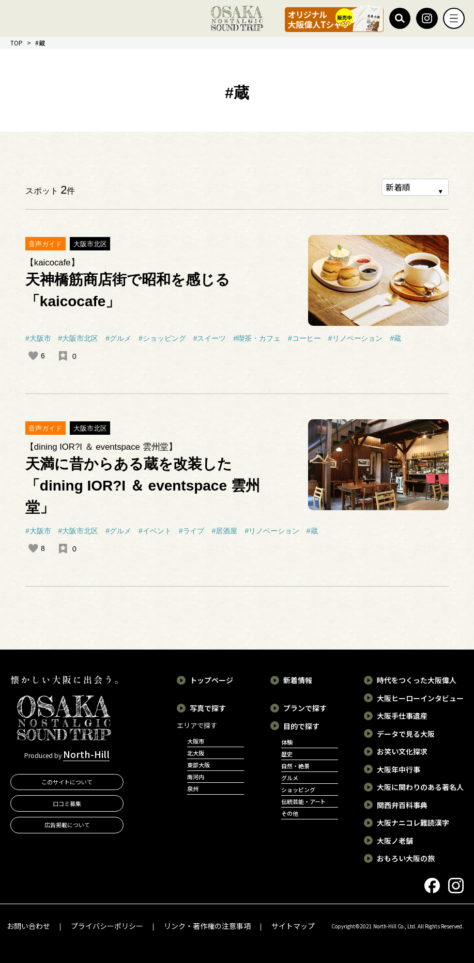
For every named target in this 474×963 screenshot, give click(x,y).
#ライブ (192, 531)
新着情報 (297, 680)
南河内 (195, 776)
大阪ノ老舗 (395, 840)
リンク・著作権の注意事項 (207, 926)
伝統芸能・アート (303, 801)
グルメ (289, 777)
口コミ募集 (67, 803)
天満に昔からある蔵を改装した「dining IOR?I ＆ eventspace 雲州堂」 (142, 485)
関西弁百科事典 (402, 805)
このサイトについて (67, 782)
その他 (289, 813)
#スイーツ (209, 338)
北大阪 (195, 753)
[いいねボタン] (33, 356)
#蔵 (395, 338)
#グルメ (118, 338)
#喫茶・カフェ (257, 338)
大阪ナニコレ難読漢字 (413, 822)
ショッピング (298, 789)
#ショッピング (162, 338)
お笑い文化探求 (402, 751)
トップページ (211, 680)
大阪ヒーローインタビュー (420, 698)
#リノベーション (355, 338)
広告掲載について (67, 825)
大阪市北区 (90, 244)
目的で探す (301, 726)
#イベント (155, 531)
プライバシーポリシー (107, 926)
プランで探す (305, 708)
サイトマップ (293, 926)
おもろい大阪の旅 (406, 858)
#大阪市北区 (78, 338)
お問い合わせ (28, 926)
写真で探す (208, 708)
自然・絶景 (295, 766)
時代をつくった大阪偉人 (416, 680)
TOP (16, 42)
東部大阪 (198, 765)
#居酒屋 (224, 531)
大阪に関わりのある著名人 (420, 787)
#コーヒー (304, 338)
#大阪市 (38, 338)
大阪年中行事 (398, 769)
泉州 (192, 788)
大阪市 (195, 741)
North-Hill (86, 754)
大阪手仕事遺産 (402, 716)
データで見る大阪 (406, 734)
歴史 (287, 754)
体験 (287, 742)
